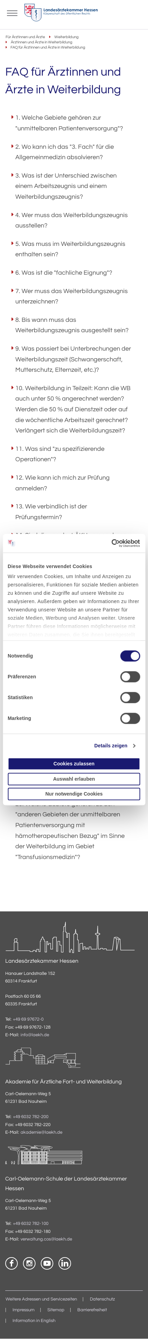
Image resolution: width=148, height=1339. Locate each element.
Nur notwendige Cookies (74, 794)
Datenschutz (102, 1299)
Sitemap (55, 1310)
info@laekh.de (35, 1035)
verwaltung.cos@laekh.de (46, 1239)
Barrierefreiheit (92, 1310)
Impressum (23, 1310)
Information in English (34, 1321)
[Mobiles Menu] (12, 12)
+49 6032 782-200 (30, 1117)
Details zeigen (110, 746)
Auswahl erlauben (74, 779)
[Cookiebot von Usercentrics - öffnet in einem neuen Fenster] (109, 543)
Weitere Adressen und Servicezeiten (41, 1299)
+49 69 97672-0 (28, 1020)
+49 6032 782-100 (30, 1224)
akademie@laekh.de (41, 1132)
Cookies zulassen (74, 764)
